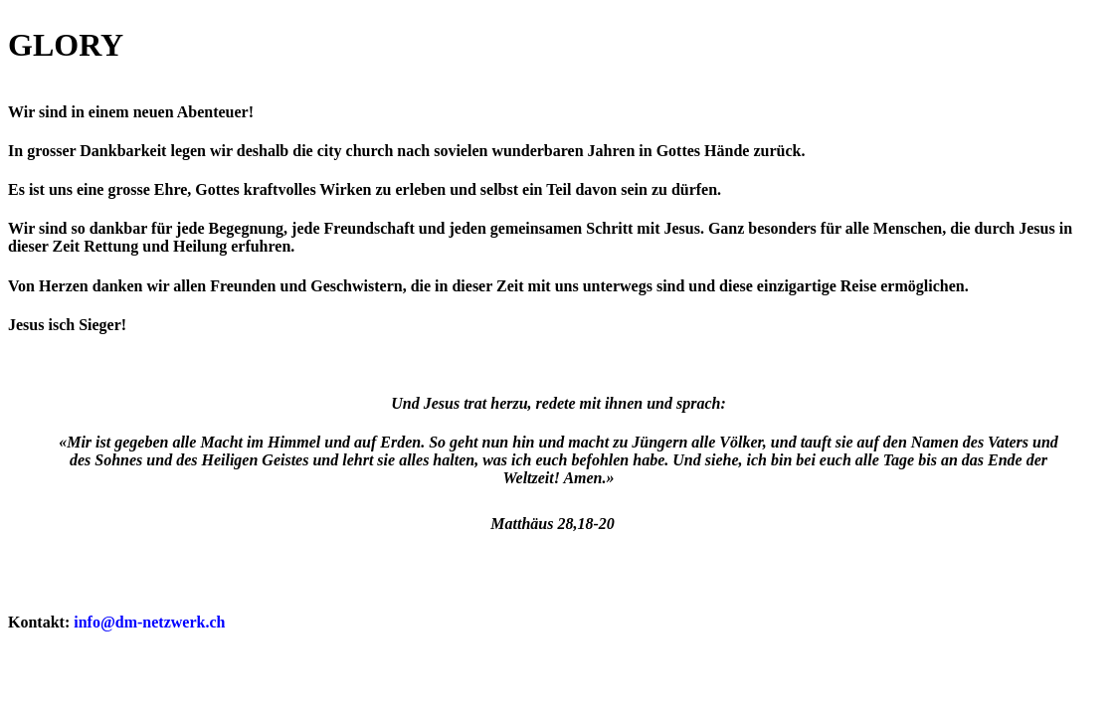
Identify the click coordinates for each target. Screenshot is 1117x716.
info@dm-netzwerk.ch (149, 622)
